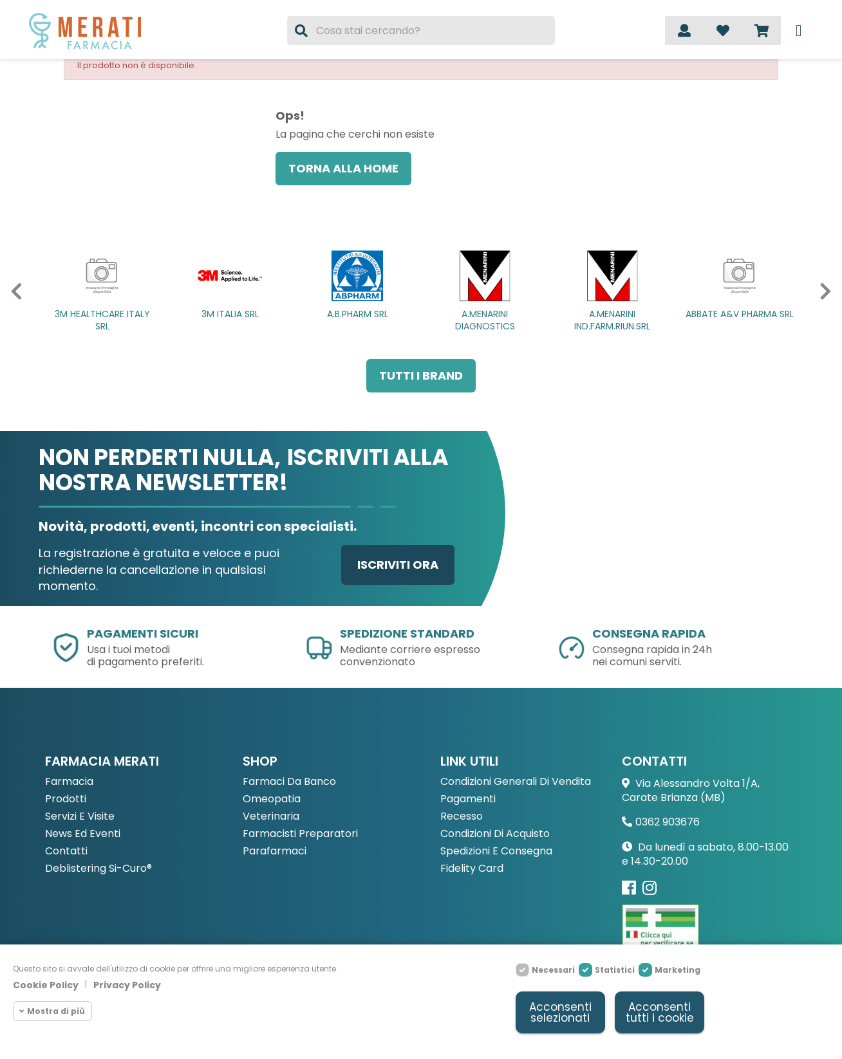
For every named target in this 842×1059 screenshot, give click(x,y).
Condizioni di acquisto (495, 834)
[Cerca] (421, 30)
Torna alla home (343, 168)
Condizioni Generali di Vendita (515, 782)
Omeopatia (272, 799)
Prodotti (65, 799)
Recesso (461, 816)
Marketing (677, 969)
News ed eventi (82, 834)
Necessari (553, 969)
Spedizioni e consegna (496, 851)
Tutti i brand (421, 375)
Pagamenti (468, 799)
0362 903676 (667, 822)
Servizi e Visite (80, 816)
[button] (12, 291)
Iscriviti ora (397, 565)
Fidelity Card (471, 868)
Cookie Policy (46, 985)
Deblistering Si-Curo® (98, 868)
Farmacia (69, 782)
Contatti (66, 851)
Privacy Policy (127, 985)
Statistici (615, 969)
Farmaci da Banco (289, 782)
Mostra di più (56, 1011)
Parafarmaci (274, 851)
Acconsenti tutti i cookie (660, 1012)
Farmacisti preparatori (300, 834)
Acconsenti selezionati (560, 1012)
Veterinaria (271, 816)
